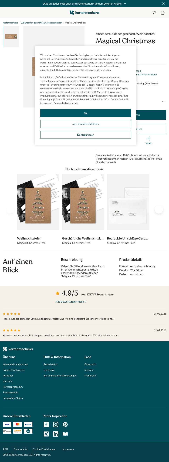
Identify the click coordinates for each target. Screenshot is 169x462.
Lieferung (49, 370)
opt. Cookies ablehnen (85, 123)
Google (90, 84)
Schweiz (88, 370)
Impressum (68, 449)
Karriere (7, 381)
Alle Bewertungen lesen (70, 301)
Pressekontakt (10, 392)
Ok (85, 113)
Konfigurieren (85, 134)
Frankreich (90, 375)
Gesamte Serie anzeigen (144, 74)
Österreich (90, 364)
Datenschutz (20, 449)
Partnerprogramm (13, 386)
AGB (5, 449)
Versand (136, 70)
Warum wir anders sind (15, 364)
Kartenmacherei (10, 22)
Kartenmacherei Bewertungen (60, 375)
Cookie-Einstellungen (44, 449)
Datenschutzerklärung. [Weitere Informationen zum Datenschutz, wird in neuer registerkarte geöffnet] (65, 103)
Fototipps (8, 375)
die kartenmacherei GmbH (84, 12)
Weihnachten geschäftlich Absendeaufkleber (41, 22)
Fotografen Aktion (13, 398)
